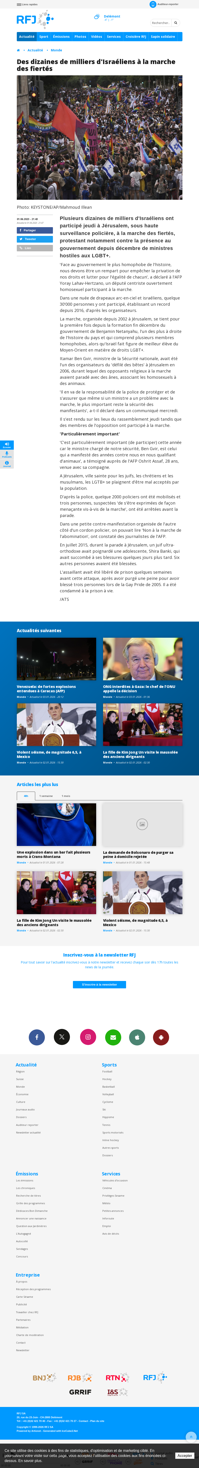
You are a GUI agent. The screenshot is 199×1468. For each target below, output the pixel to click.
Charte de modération (30, 1334)
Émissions (61, 36)
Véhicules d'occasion (115, 1180)
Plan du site (97, 1421)
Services (114, 36)
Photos (80, 36)
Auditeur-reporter (164, 4)
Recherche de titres (28, 1195)
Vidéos (96, 36)
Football (107, 1071)
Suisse (20, 1079)
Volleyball (108, 1094)
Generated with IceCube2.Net (60, 1431)
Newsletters (113, 1037)
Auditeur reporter (27, 1124)
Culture (20, 1101)
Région (20, 1071)
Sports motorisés (112, 1132)
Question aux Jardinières (31, 1225)
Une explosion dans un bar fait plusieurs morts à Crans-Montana (53, 854)
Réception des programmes (33, 1289)
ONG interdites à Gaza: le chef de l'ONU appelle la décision (139, 688)
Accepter (185, 1456)
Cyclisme (107, 1101)
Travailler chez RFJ (27, 1312)
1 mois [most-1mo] (66, 796)
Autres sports (110, 1147)
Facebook (37, 1037)
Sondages (22, 1248)
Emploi (106, 1225)
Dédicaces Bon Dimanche (32, 1210)
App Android (161, 1037)
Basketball (108, 1086)
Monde (56, 50)
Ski (104, 1109)
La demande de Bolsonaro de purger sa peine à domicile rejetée (138, 854)
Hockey (106, 1079)
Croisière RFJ (136, 36)
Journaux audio (25, 1109)
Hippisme (108, 1117)
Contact (21, 1342)
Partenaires (23, 1319)
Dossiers (21, 1117)
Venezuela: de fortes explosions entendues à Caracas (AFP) (46, 688)
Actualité (27, 36)
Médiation (22, 1327)
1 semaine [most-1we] (46, 796)
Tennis (106, 1124)
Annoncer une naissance (31, 1218)
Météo (106, 1203)
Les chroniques (25, 1187)
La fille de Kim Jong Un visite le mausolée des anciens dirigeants (140, 754)
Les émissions (24, 1180)
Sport (43, 36)
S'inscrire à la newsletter (99, 984)
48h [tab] (26, 796)
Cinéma (107, 1187)
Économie (22, 1094)
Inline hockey (110, 1140)
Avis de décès (110, 1233)
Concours (22, 1256)
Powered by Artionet (29, 1431)
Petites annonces (113, 1210)
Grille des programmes (30, 1203)
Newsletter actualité (28, 1132)
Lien (25, 248)
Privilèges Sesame (113, 1195)
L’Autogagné (23, 1233)
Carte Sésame (24, 1296)
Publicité (21, 1304)
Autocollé (22, 1241)
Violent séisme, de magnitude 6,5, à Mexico (49, 754)
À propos (21, 1281)
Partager (28, 230)
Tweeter (28, 239)
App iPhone (137, 1037)
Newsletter (22, 1350)
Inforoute (108, 1218)
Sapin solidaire (163, 36)
